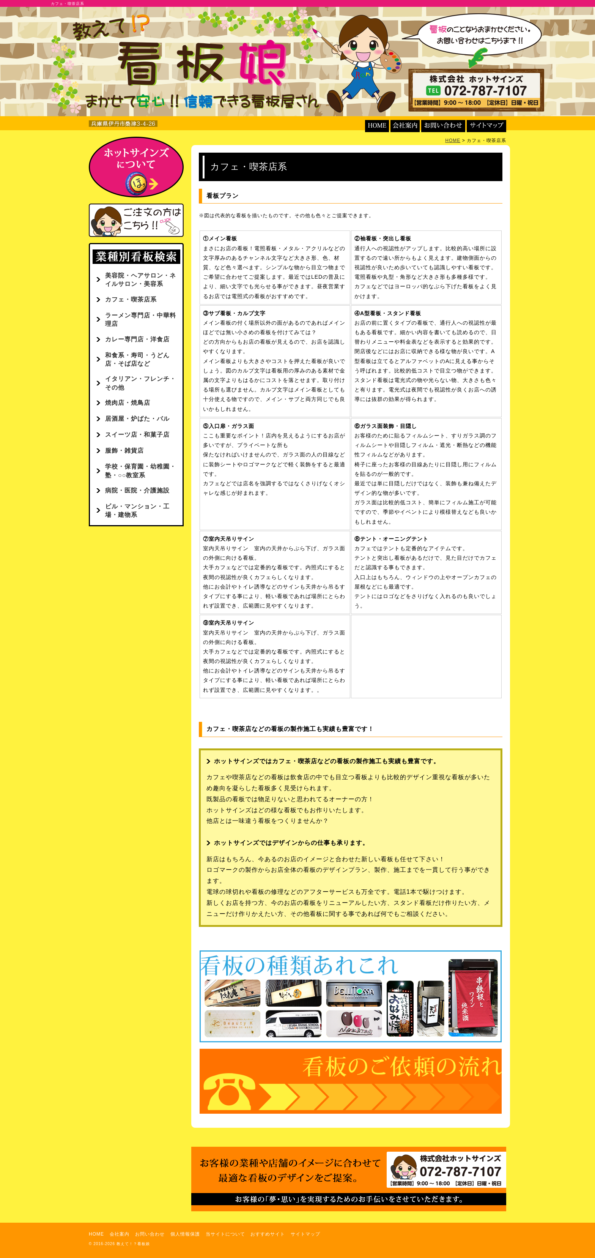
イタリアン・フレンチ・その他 (140, 383)
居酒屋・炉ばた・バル (137, 418)
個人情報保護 (185, 1234)
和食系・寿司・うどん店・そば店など (137, 359)
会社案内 (119, 1234)
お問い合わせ (150, 1234)
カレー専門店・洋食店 (137, 339)
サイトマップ (305, 1234)
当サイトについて (225, 1234)
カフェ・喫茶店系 (131, 299)
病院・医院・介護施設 (137, 490)
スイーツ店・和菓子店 (137, 434)
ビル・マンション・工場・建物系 (137, 510)
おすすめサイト (267, 1234)
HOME (452, 140)
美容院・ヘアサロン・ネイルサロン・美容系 (140, 279)
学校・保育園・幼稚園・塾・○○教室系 (140, 470)
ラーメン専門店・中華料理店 (140, 319)
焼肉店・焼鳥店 (127, 402)
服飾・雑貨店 (124, 450)
